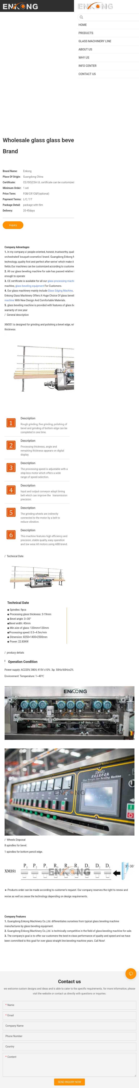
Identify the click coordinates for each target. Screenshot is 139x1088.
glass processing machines (63, 281)
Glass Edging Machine (60, 290)
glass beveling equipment (29, 285)
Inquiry (13, 225)
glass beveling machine (118, 261)
